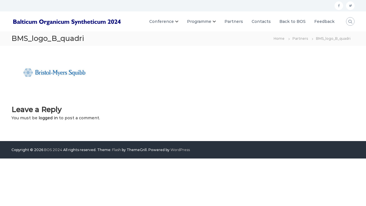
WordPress (180, 150)
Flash (116, 150)
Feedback (324, 21)
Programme (199, 21)
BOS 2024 (53, 150)
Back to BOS (292, 21)
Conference (161, 21)
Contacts (261, 21)
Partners (233, 21)
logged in (48, 117)
